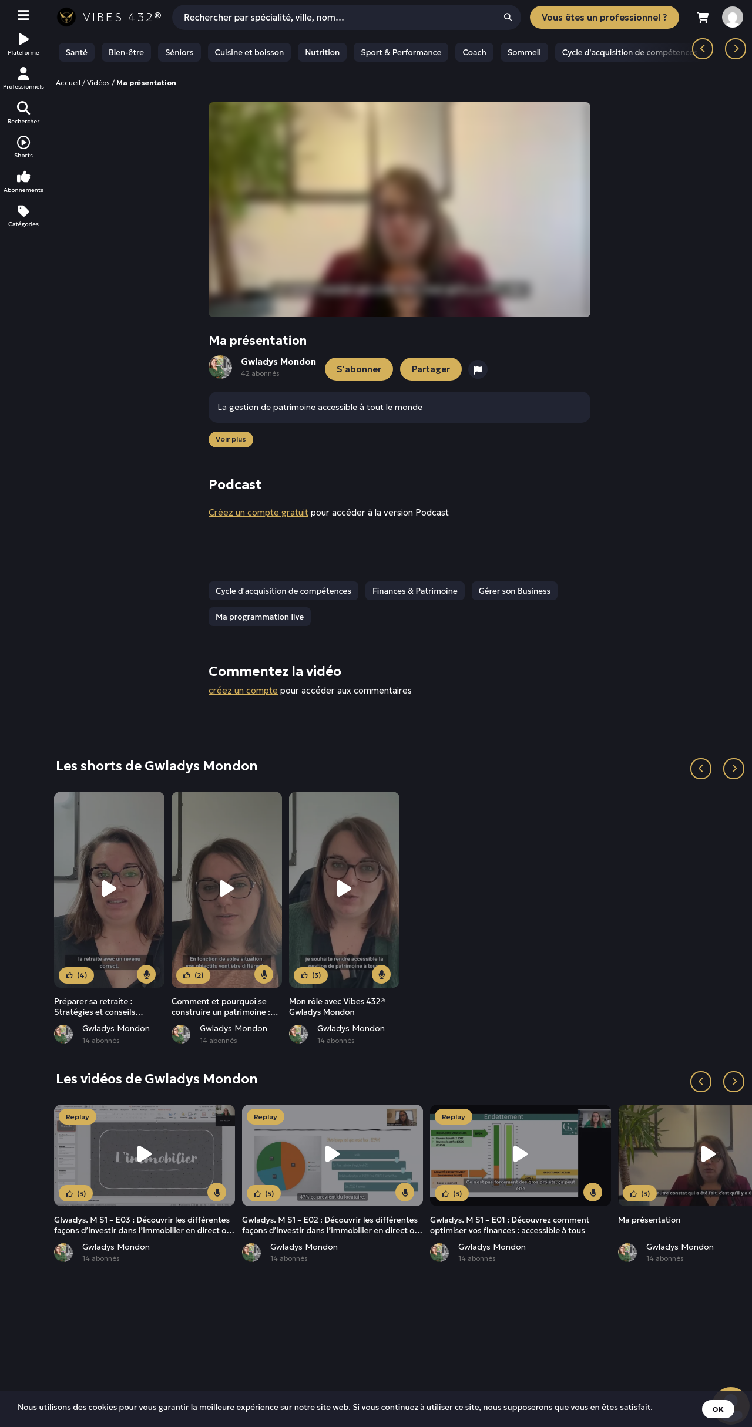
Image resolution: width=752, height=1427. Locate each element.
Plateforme (23, 44)
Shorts (23, 147)
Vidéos (98, 82)
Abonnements (23, 181)
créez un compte (243, 690)
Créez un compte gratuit (258, 512)
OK (718, 1409)
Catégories (23, 216)
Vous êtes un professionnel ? (604, 17)
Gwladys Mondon (116, 1028)
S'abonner (359, 369)
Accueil (68, 82)
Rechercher (23, 113)
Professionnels (23, 79)
